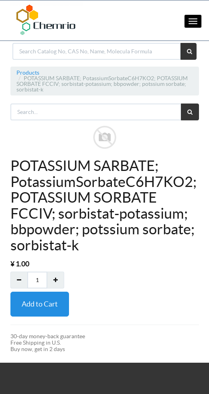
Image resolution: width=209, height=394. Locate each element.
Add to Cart (40, 304)
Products (27, 72)
